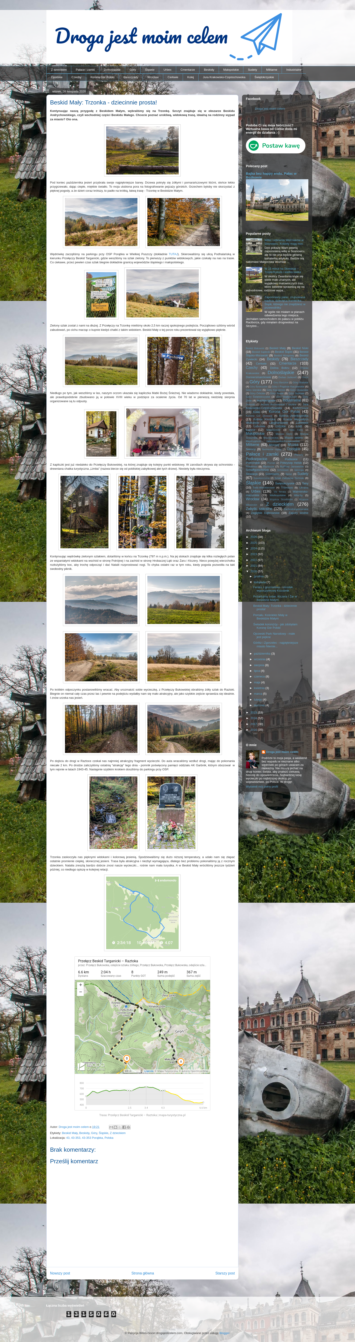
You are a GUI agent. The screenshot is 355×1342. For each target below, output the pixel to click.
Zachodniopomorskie (296, 509)
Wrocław (153, 77)
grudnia (259, 576)
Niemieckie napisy (271, 449)
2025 (254, 542)
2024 (254, 548)
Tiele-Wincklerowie (264, 487)
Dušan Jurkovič (287, 377)
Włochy (298, 495)
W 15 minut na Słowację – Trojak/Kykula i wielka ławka (282, 270)
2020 (254, 571)
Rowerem (251, 466)
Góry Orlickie (257, 393)
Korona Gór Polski (102, 77)
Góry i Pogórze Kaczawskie (288, 386)
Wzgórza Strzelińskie (281, 499)
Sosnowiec (272, 474)
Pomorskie (253, 462)
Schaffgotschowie (257, 470)
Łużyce (250, 429)
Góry (133, 69)
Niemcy (251, 449)
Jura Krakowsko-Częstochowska (224, 77)
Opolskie (57, 77)
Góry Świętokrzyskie (258, 396)
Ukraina (303, 487)
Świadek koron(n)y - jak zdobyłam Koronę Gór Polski (275, 626)
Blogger (224, 1333)
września (260, 659)
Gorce (305, 377)
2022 (254, 560)
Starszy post (225, 1273)
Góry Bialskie (300, 382)
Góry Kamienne (276, 389)
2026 (254, 537)
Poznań (271, 463)
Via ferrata (280, 492)
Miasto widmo (294, 437)
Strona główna (142, 1273)
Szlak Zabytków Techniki (289, 477)
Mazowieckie (270, 437)
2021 (254, 565)
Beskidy (209, 69)
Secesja (299, 469)
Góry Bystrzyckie (259, 386)
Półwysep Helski (291, 462)
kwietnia (260, 688)
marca (258, 693)
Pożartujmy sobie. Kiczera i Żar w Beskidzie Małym (275, 598)
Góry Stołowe (296, 393)
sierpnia (259, 665)
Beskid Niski (300, 348)
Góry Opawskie (299, 389)
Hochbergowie (266, 400)
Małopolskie (231, 69)
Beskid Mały (70, 1133)
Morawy (274, 445)
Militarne (271, 69)
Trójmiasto (287, 487)
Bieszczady (130, 77)
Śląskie (150, 69)
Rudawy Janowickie (292, 466)
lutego (258, 699)
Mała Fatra (296, 430)
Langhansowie (278, 422)
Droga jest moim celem (270, 108)
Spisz (288, 473)
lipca (257, 670)
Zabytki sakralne (259, 509)
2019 (254, 712)
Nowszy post (60, 1273)
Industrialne (294, 69)
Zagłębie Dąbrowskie (265, 513)
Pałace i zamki (85, 69)
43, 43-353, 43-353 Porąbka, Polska (89, 1137)
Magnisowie (273, 429)
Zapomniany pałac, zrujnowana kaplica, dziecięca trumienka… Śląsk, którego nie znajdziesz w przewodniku (284, 302)
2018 (254, 718)
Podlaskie (291, 459)
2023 (254, 554)
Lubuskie (259, 426)
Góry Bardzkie (280, 382)
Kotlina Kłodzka (264, 419)
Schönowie (283, 470)
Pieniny (299, 454)
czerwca (260, 676)
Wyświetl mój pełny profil (262, 786)
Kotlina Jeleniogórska (293, 415)
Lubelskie (302, 422)
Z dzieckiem (59, 69)
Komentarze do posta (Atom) (150, 1284)
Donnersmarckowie (258, 377)
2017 (254, 724)
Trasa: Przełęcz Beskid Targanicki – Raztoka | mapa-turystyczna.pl (142, 1115)
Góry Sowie (277, 393)
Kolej (190, 77)
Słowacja (252, 474)
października (262, 653)
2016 (254, 729)
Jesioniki (250, 404)
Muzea (293, 445)
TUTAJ (173, 254)
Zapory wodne (298, 513)
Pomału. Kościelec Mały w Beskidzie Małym (270, 616)
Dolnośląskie (112, 69)
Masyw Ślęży (284, 433)
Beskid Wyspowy (284, 355)
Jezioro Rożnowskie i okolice (279, 404)
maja (257, 682)
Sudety (252, 69)
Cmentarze (187, 69)
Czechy (76, 77)
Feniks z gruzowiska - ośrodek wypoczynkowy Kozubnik (273, 588)
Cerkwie (173, 77)
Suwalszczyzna (262, 478)
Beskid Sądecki (261, 351)
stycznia (260, 705)
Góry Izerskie (253, 389)
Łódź (299, 426)
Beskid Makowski (255, 348)
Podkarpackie (256, 459)
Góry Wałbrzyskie (286, 396)
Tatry (305, 483)
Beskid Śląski (284, 351)
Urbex (167, 69)
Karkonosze (300, 408)
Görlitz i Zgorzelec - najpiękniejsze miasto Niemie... (275, 644)
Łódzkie (281, 426)
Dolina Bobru (279, 368)
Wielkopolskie (278, 495)
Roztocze (268, 466)
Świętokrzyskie (264, 77)
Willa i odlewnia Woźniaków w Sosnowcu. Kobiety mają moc (283, 241)
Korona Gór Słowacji (259, 415)
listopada (260, 582)
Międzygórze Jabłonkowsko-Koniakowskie (273, 441)
